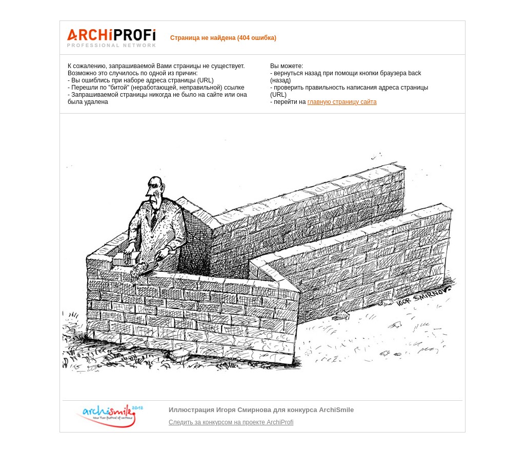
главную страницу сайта (342, 101)
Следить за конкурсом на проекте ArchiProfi (231, 422)
